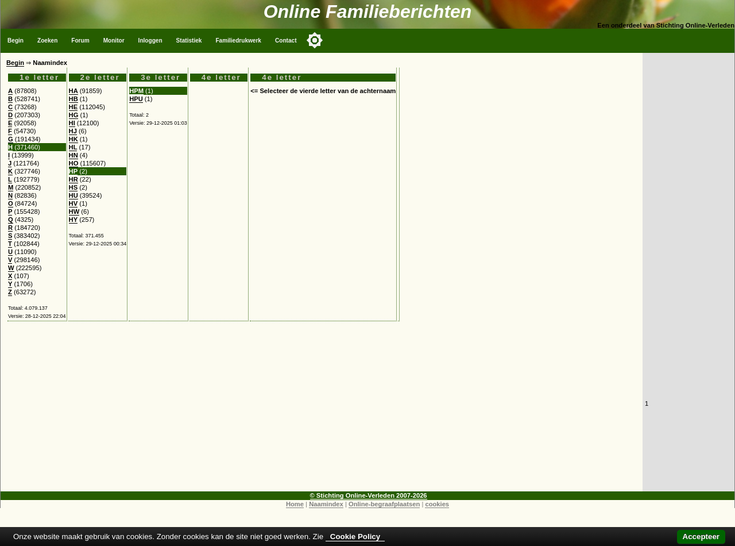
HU (73, 195)
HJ (73, 131)
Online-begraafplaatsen (384, 504)
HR (73, 179)
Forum (80, 40)
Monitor (114, 40)
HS (73, 187)
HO (74, 163)
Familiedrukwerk (238, 40)
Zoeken (47, 40)
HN (73, 155)
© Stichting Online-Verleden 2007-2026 (368, 495)
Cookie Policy (355, 536)
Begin (15, 40)
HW (74, 211)
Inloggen (150, 40)
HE (73, 106)
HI (72, 123)
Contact (286, 40)
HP (73, 171)
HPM (136, 90)
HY (73, 219)
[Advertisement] (321, 410)
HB (73, 98)
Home (295, 504)
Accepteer (701, 536)
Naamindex (326, 504)
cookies (437, 504)
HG (74, 114)
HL (73, 147)
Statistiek (189, 40)
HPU (136, 98)
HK (73, 139)
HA (73, 90)
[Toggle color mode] (314, 40)
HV (73, 203)
